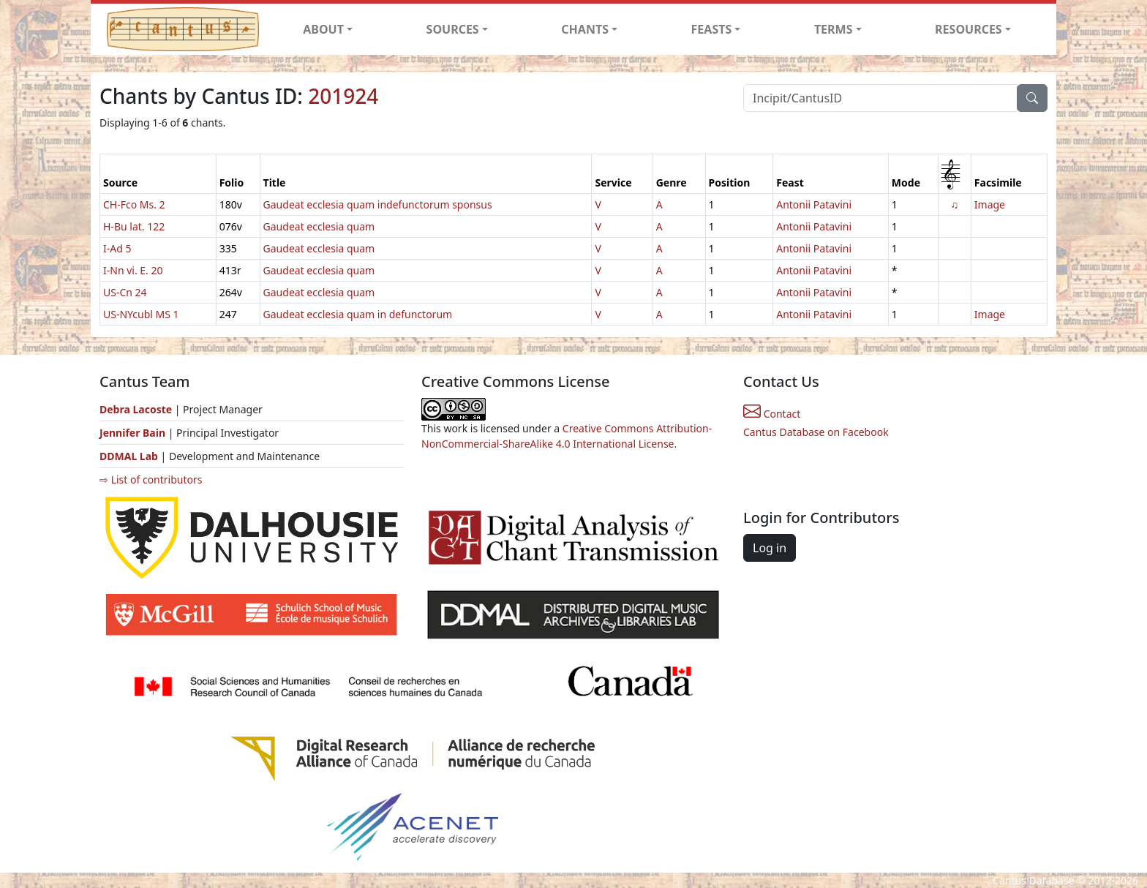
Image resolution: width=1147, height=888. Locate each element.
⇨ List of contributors (150, 479)
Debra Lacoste (135, 409)
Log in (769, 548)
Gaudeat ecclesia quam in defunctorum (358, 314)
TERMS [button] (833, 29)
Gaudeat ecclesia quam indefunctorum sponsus (377, 204)
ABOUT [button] (323, 29)
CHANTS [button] (585, 29)
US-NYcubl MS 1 (141, 314)
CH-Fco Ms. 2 (134, 204)
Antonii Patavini (813, 204)
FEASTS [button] (711, 29)
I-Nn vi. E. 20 (133, 270)
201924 (343, 96)
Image (989, 204)
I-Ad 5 (117, 248)
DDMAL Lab (128, 456)
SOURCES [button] (452, 29)
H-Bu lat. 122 (134, 226)
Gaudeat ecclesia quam (319, 226)
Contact (771, 414)
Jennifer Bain (133, 433)
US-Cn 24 (125, 292)
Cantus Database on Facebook (816, 432)
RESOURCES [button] (968, 29)
